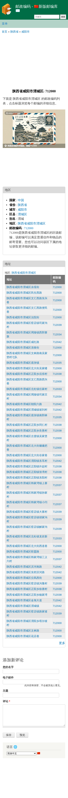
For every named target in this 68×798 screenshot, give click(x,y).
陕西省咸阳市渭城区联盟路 (23, 551)
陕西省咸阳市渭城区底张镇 (23, 362)
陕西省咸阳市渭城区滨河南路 (24, 566)
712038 (57, 373)
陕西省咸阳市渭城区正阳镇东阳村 (27, 477)
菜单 (5, 23)
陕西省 (22, 205)
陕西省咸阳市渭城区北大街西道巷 (27, 546)
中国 (21, 200)
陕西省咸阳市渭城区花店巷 (23, 636)
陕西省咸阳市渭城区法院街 (23, 317)
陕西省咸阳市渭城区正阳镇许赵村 (27, 466)
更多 (62, 643)
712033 (57, 389)
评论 (6, 701)
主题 (5, 690)
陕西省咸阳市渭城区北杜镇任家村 (27, 389)
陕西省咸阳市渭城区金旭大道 (24, 600)
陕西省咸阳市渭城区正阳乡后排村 (27, 373)
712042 (57, 342)
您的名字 (8, 667)
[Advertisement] (34, 61)
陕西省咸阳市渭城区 (32, 223)
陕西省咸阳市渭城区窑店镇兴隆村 (27, 583)
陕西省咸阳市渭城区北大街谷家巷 (27, 455)
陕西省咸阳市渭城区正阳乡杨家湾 (27, 594)
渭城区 (22, 214)
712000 (28, 228)
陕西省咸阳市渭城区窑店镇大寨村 (27, 511)
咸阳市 (22, 209)
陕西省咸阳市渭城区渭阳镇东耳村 (27, 460)
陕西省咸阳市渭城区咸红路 (23, 342)
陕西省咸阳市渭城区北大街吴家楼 (27, 368)
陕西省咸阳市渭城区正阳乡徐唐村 (27, 589)
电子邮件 (8, 677)
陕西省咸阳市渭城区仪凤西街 (24, 577)
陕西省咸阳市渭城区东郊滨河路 (26, 572)
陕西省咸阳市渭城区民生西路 (24, 292)
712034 (57, 334)
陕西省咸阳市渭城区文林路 (23, 630)
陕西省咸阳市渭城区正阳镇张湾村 (27, 472)
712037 (57, 485)
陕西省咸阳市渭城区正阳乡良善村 (27, 430)
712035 (57, 362)
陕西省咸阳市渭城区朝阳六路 (24, 404)
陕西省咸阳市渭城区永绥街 (23, 287)
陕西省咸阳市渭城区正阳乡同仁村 (27, 424)
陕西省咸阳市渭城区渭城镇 (23, 605)
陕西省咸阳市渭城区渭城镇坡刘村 (27, 409)
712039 (57, 324)
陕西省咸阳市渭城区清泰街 (23, 347)
